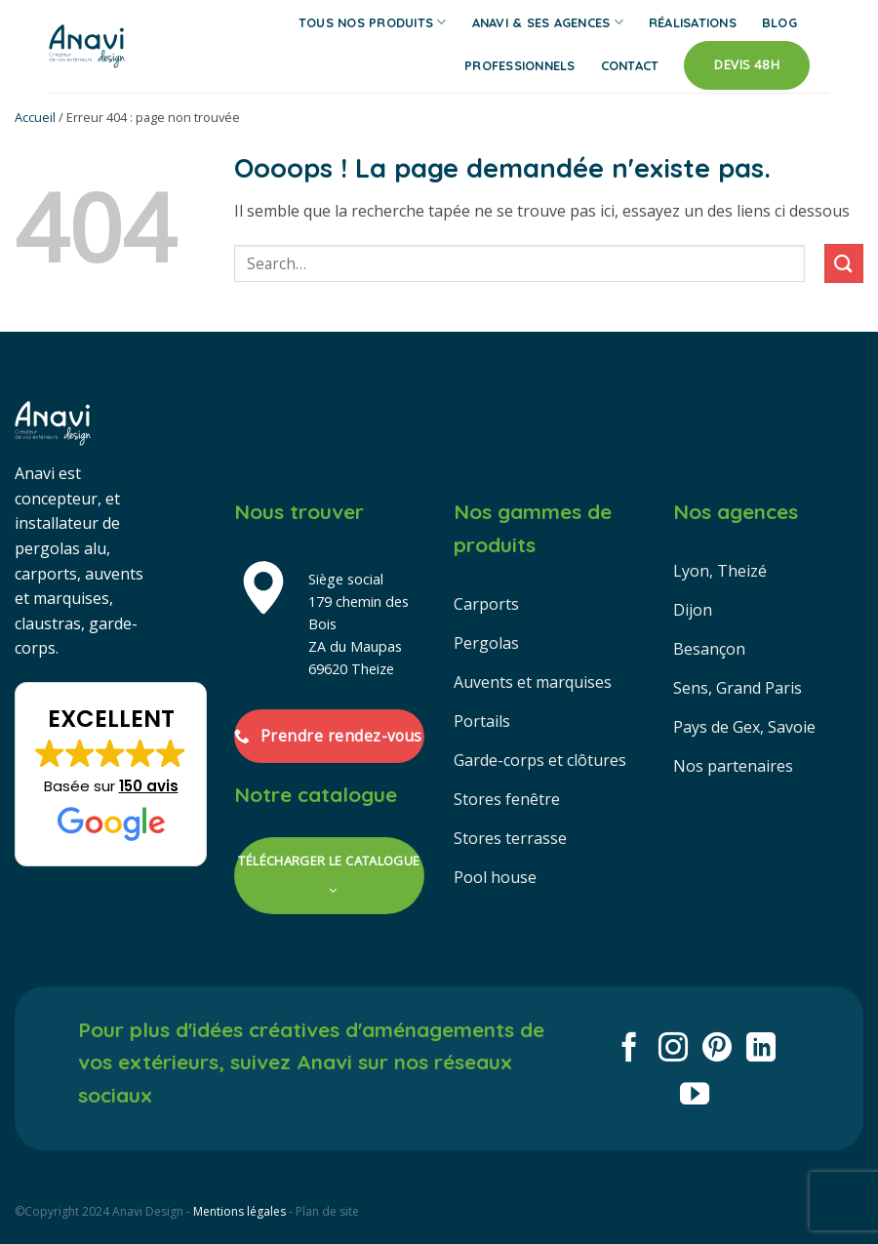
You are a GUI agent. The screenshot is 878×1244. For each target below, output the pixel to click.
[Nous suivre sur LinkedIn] (761, 1049)
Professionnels (520, 65)
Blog (779, 22)
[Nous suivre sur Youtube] (694, 1096)
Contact (630, 65)
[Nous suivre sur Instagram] (673, 1049)
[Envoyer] (843, 263)
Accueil (35, 117)
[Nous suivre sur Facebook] (629, 1049)
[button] (111, 774)
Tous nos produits (373, 22)
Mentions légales (239, 1211)
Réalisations (693, 22)
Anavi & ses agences (547, 22)
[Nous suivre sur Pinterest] (717, 1049)
